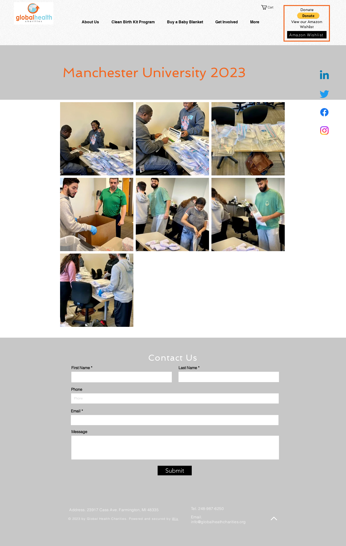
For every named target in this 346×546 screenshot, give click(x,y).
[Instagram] (324, 130)
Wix (175, 519)
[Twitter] (324, 93)
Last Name (188, 368)
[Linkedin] (324, 75)
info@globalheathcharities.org (218, 521)
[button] (270, 7)
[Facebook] (324, 112)
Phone (76, 389)
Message (79, 432)
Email (75, 411)
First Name (80, 368)
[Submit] (175, 470)
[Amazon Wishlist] (307, 34)
